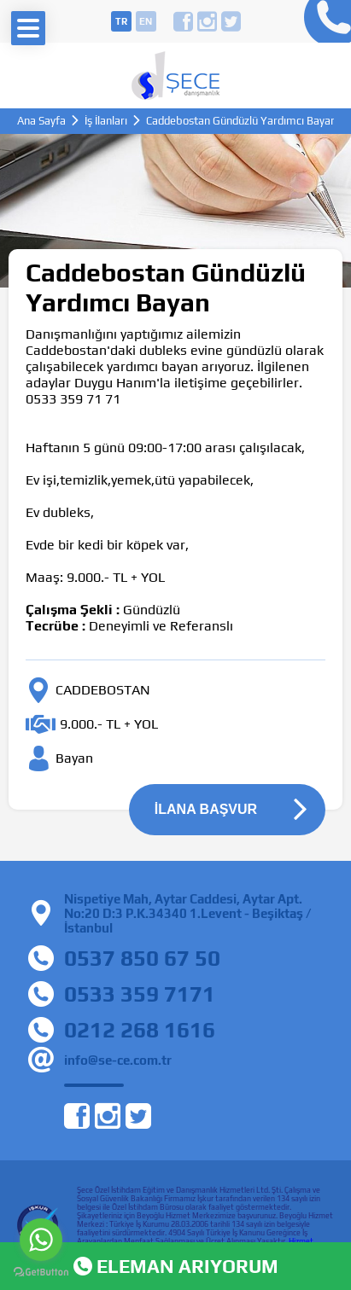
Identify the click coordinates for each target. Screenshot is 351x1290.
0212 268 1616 (139, 1030)
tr (121, 21)
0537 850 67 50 (142, 958)
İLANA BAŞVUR (206, 809)
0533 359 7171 (139, 994)
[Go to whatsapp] (41, 1239)
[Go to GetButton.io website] (41, 1272)
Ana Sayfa (41, 120)
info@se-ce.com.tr (118, 1060)
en (145, 21)
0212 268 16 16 (323, 21)
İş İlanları (106, 120)
